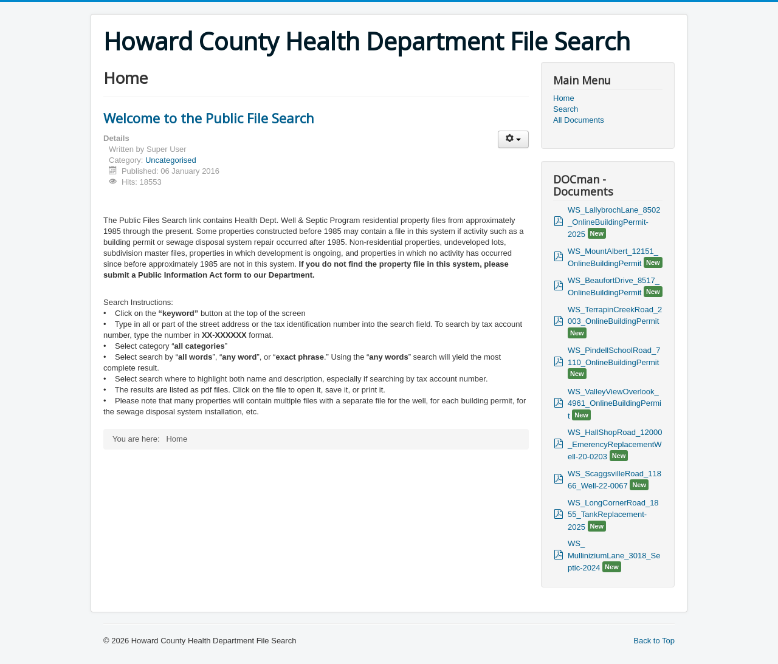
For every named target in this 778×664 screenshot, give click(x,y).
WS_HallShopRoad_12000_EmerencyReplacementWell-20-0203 (615, 444)
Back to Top (654, 640)
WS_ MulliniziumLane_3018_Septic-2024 (614, 555)
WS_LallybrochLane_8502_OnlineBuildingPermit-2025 (614, 222)
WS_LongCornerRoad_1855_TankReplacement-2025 (613, 515)
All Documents (578, 120)
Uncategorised (170, 160)
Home (563, 98)
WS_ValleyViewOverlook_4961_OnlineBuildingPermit (614, 403)
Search (565, 109)
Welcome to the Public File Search (208, 118)
